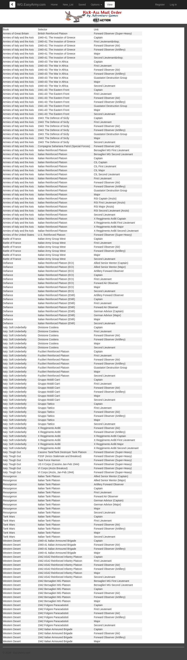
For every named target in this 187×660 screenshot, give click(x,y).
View (109, 4)
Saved (82, 4)
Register (160, 4)
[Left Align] (12, 4)
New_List (68, 4)
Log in (173, 4)
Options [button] (96, 4)
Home (54, 4)
